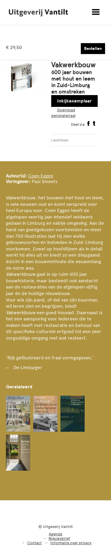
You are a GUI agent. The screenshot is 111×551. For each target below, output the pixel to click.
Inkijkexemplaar (74, 101)
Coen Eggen (40, 176)
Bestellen (93, 48)
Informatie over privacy (70, 543)
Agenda (55, 534)
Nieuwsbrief (59, 538)
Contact (34, 543)
